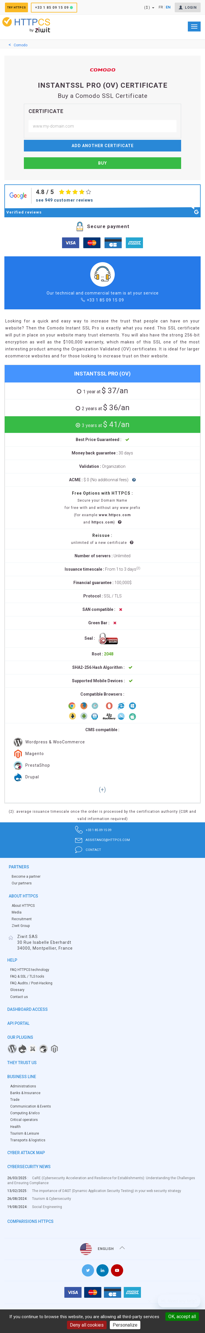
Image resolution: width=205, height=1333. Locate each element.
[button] (102, 790)
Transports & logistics (27, 1140)
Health (15, 1127)
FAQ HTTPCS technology (29, 970)
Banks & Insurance (25, 1093)
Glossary (17, 990)
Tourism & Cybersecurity (51, 1199)
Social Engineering (47, 1207)
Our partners (22, 883)
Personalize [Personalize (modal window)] (125, 1325)
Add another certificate (103, 145)
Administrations (23, 1086)
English (102, 1249)
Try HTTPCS (22, 8)
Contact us (19, 997)
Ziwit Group (21, 926)
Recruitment (22, 919)
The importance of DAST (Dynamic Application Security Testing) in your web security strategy (106, 1191)
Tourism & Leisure (24, 1133)
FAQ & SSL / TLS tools (27, 976)
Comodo (20, 45)
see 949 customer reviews (64, 200)
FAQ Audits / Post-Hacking (31, 983)
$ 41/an (105, 424)
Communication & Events (30, 1106)
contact (83, 850)
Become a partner (26, 876)
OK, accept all (182, 1316)
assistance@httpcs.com (103, 840)
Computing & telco (25, 1113)
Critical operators (24, 1120)
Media (17, 912)
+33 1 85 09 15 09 (65, 8)
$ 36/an (105, 407)
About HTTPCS (23, 906)
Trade (15, 1100)
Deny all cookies (87, 1325)
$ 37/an (104, 390)
